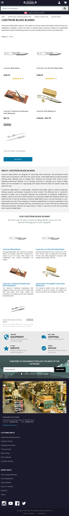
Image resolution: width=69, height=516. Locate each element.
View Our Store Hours (10, 425)
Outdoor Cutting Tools (41, 16)
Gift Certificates (6, 457)
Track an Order (6, 449)
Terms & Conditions (29, 513)
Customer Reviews (7, 461)
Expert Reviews (6, 483)
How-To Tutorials (7, 486)
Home (3, 16)
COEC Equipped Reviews (9, 475)
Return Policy (5, 453)
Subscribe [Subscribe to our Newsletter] (60, 369)
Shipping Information (8, 445)
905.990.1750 (29, 422)
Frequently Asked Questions (10, 437)
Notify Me (18, 159)
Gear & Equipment (7, 479)
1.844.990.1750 (13, 422)
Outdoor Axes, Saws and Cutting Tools (19, 16)
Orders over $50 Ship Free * (37, 13)
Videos (3, 495)
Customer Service (7, 441)
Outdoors (4, 490)
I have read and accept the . (35, 374)
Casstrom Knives (56, 16)
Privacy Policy (43, 374)
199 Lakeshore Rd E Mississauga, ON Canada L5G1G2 (18, 420)
